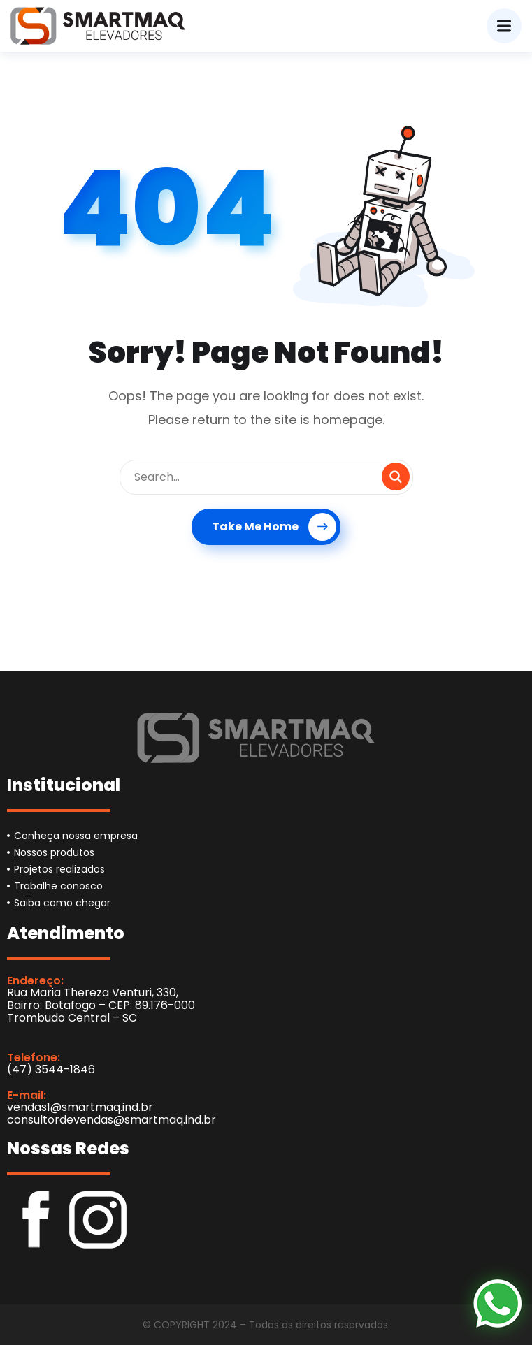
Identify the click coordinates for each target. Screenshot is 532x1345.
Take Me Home (274, 527)
